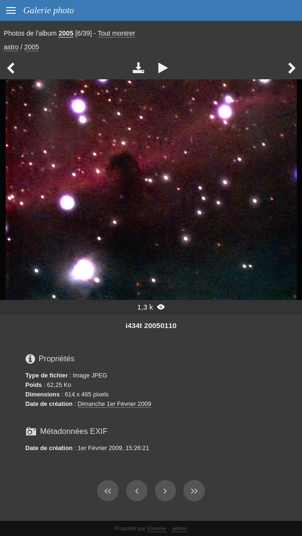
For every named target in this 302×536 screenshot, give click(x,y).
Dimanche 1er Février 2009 (114, 403)
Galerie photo (48, 10)
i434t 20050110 (151, 325)
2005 (65, 33)
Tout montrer (116, 33)
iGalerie (156, 528)
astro (11, 47)
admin (179, 528)
